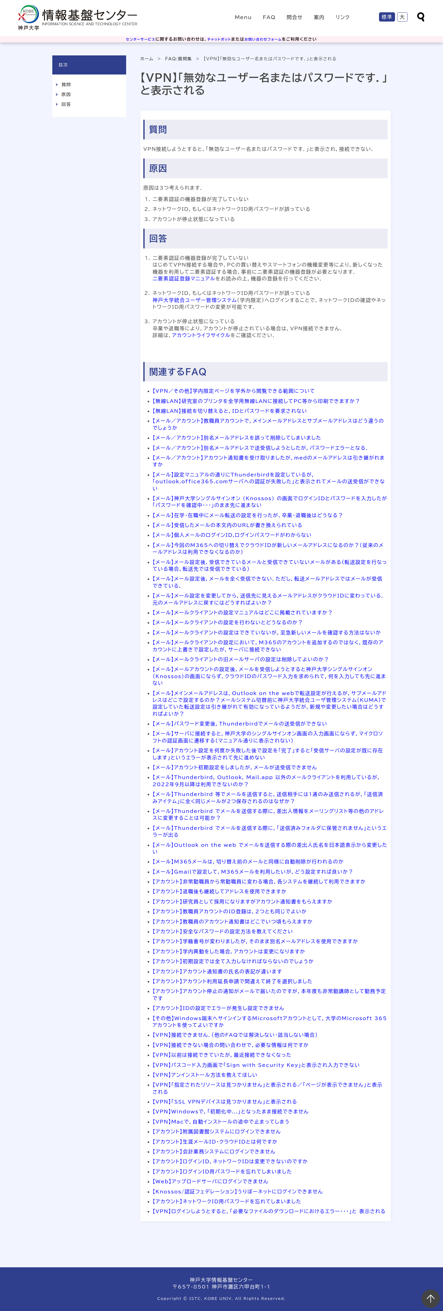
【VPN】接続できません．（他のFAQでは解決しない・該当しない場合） (235, 1034)
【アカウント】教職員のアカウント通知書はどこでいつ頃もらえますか (233, 921)
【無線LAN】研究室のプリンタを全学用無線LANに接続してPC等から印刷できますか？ (257, 401)
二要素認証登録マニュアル (184, 278)
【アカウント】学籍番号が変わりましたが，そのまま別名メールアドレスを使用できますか (255, 941)
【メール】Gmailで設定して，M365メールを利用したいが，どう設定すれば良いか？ (253, 871)
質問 (66, 84)
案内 (319, 17)
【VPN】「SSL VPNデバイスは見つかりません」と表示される (225, 1101)
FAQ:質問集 (178, 59)
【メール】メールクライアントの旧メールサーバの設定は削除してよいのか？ (241, 659)
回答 (66, 104)
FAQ (269, 17)
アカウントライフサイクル (201, 335)
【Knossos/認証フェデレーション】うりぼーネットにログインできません (238, 1191)
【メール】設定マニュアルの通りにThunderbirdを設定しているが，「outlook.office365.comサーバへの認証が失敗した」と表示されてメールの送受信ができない (269, 481)
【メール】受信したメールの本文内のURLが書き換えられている (228, 525)
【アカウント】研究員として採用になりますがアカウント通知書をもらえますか (243, 901)
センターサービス (135, 39)
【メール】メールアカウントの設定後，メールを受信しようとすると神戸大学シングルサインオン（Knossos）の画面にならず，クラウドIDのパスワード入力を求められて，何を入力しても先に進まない (269, 676)
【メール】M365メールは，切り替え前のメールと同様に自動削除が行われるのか (248, 861)
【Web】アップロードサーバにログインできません (211, 1181)
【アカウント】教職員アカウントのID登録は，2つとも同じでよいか (230, 911)
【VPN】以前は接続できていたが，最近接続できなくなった (222, 1054)
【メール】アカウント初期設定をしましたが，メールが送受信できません (235, 767)
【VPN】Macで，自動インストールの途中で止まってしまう (221, 1121)
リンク (343, 17)
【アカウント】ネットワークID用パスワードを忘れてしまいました (227, 1201)
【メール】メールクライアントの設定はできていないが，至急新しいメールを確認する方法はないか (267, 632)
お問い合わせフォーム (267, 39)
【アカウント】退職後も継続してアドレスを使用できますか (220, 891)
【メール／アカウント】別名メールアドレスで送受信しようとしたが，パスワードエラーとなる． (261, 447)
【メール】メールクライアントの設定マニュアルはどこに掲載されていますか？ (243, 612)
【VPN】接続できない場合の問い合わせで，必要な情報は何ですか (231, 1045)
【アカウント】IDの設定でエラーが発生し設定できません (219, 1008)
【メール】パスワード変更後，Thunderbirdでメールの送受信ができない (240, 723)
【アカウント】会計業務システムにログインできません (214, 1151)
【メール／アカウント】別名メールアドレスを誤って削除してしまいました (237, 437)
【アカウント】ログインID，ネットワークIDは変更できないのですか (230, 1161)
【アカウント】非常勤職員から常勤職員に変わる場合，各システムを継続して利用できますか (259, 881)
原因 (66, 94)
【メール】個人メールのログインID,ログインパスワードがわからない (232, 535)
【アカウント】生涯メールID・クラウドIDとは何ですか (215, 1141)
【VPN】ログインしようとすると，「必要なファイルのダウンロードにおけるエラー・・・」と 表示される (269, 1211)
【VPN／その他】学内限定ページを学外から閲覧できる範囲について (234, 390)
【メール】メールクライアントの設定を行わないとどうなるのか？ (228, 622)
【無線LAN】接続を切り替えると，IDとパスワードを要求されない (230, 410)
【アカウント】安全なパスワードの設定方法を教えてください (223, 931)
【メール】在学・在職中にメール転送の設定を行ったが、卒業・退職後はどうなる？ (248, 515)
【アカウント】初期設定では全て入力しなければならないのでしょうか (233, 961)
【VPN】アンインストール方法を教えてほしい (205, 1074)
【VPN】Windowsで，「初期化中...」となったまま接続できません (231, 1111)
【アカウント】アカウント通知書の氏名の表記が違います (217, 971)
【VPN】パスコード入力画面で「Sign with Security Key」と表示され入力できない (256, 1065)
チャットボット (219, 39)
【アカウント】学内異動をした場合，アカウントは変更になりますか (229, 951)
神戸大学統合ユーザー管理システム (195, 300)
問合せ (295, 17)
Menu (243, 17)
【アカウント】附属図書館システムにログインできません (217, 1131)
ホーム (147, 59)
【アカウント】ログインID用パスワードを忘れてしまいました (222, 1171)
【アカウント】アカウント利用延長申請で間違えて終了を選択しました (233, 981)
